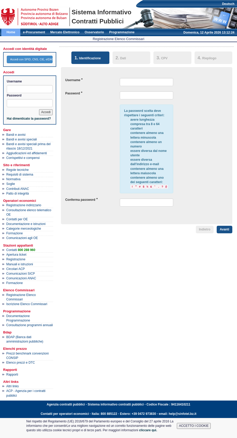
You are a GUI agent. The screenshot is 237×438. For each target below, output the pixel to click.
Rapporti (12, 374)
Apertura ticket (16, 254)
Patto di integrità (17, 193)
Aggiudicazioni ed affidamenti (26, 153)
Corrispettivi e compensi (23, 158)
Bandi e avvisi (16, 135)
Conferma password (80, 200)
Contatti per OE (17, 219)
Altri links (12, 386)
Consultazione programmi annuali (29, 325)
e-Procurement (34, 32)
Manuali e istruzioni (19, 264)
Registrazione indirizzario (23, 205)
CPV (162, 57)
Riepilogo (207, 57)
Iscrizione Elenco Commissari (26, 304)
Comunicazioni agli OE (22, 238)
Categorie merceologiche (23, 228)
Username (14, 81)
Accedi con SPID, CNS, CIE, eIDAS (31, 59)
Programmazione (121, 32)
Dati (121, 57)
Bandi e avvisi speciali (21, 139)
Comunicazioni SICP (20, 273)
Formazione (14, 233)
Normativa (13, 179)
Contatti (20, 250)
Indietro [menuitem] (204, 229)
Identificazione (86, 57)
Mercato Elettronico (64, 32)
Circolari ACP (15, 269)
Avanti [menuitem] (224, 229)
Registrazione (15, 259)
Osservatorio (94, 32)
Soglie (10, 184)
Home (11, 32)
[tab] (90, 58)
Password (14, 95)
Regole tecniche (17, 170)
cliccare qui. (148, 430)
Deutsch (228, 4)
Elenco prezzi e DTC (20, 362)
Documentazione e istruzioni (26, 224)
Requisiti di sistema (19, 174)
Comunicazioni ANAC (21, 278)
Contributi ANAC (17, 189)
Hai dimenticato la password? (29, 118)
